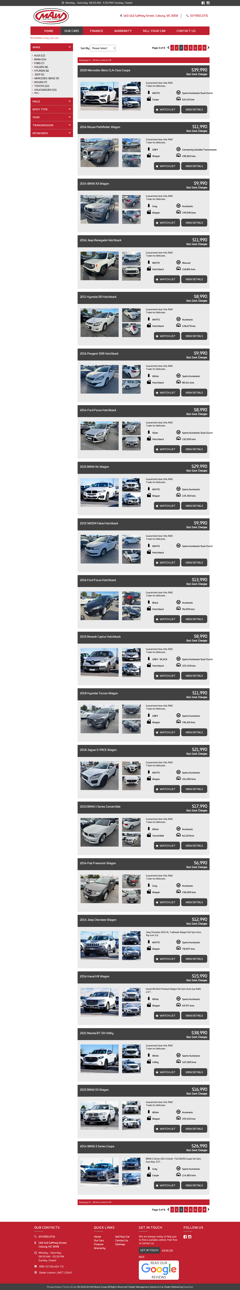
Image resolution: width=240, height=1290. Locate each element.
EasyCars (188, 1286)
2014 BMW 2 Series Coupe (97, 1146)
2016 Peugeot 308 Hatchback (99, 353)
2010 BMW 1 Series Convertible (100, 806)
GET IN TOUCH (149, 1250)
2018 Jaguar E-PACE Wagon (98, 749)
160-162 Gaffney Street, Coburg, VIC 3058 (150, 15)
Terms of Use (69, 1286)
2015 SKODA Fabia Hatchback (99, 523)
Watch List (167, 109)
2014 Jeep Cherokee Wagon (98, 919)
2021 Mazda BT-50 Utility (97, 1033)
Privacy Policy (54, 1286)
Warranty (123, 31)
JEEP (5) (39, 74)
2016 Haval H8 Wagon (94, 976)
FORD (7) (39, 63)
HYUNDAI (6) (41, 70)
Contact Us (121, 1240)
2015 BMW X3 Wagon (94, 1089)
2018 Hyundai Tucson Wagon (99, 693)
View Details (194, 109)
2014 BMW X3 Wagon (94, 183)
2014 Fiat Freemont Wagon (98, 863)
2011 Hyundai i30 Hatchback (98, 296)
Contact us (186, 31)
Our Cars (71, 31)
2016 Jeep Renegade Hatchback (100, 240)
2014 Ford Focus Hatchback (98, 410)
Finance (96, 31)
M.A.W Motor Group (39, 37)
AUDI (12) (39, 55)
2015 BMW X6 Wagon (94, 466)
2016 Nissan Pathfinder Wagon (100, 126)
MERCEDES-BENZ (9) (46, 78)
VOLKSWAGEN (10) (45, 89)
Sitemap (120, 1244)
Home (48, 31)
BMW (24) (40, 59)
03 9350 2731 (199, 15)
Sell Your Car (154, 31)
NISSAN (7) (40, 82)
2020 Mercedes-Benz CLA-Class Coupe (105, 70)
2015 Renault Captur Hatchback (100, 636)
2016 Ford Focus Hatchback (98, 580)
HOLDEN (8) (41, 67)
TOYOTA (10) (41, 85)
